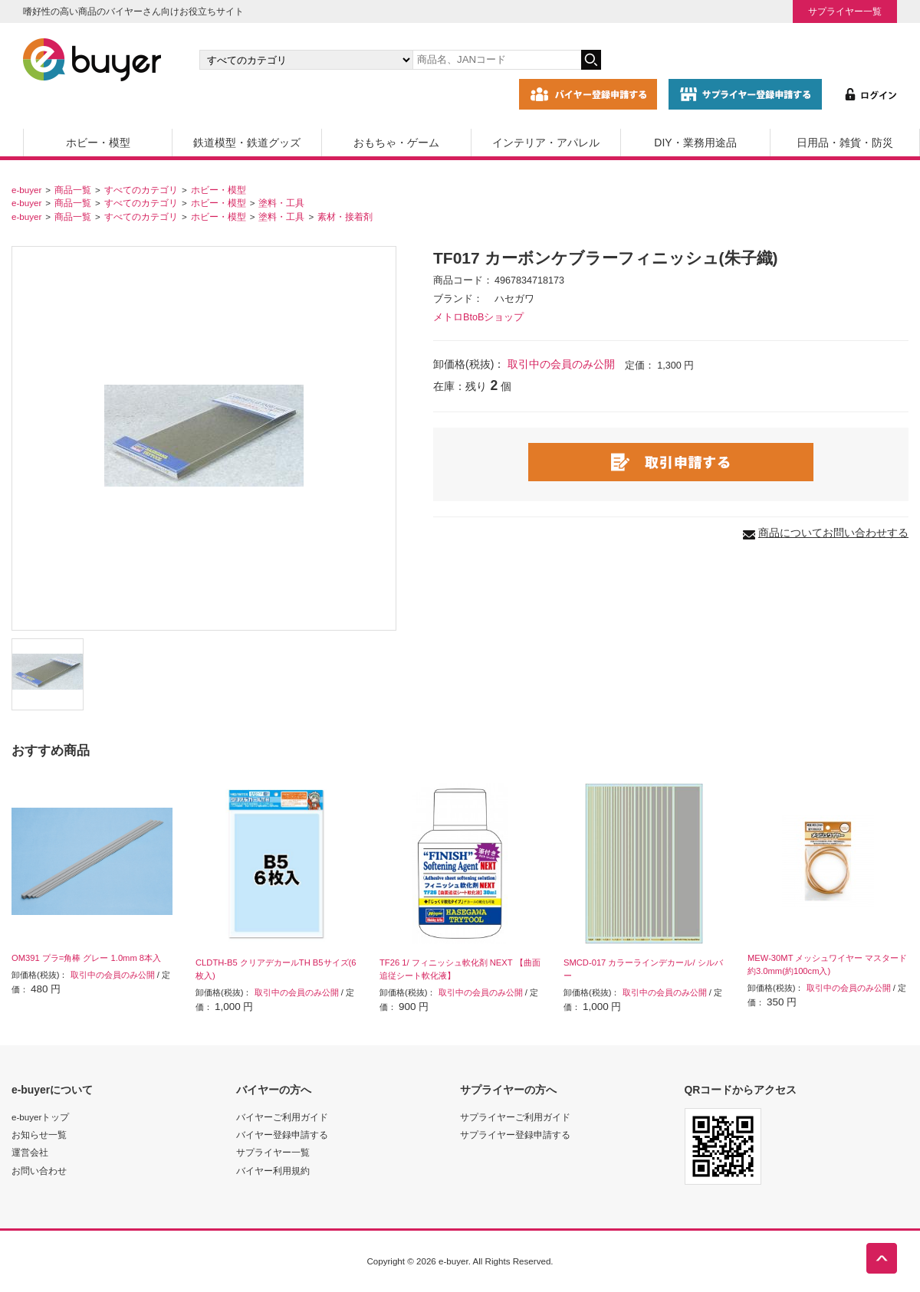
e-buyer (26, 190)
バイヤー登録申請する (282, 1135)
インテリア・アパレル (546, 142)
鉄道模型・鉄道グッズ (247, 142)
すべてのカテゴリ (141, 190)
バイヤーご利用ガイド (282, 1117)
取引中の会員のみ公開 (561, 364)
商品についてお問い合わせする (833, 532)
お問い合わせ (39, 1171)
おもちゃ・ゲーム (396, 142)
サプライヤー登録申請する (515, 1135)
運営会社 (30, 1152)
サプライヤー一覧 (845, 11)
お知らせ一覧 (39, 1135)
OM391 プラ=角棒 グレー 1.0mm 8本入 (86, 957)
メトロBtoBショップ (478, 317)
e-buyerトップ (40, 1117)
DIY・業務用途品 (695, 142)
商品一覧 (72, 190)
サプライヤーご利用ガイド (515, 1117)
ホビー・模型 (98, 142)
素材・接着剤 (345, 216)
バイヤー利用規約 (273, 1171)
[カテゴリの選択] (305, 60)
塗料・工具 (281, 203)
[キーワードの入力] (496, 60)
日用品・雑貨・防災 (845, 142)
